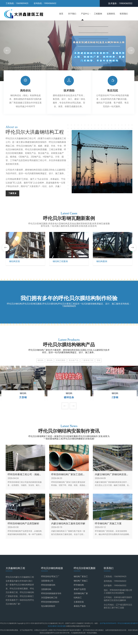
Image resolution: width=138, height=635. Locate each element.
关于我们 (72, 13)
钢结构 (40, 360)
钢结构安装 (14, 261)
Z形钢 (115, 397)
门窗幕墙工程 (87, 360)
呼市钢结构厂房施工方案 (108, 523)
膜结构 (49, 360)
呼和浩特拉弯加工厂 (50, 576)
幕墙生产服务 (80, 606)
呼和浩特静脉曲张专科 (51, 593)
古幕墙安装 (79, 601)
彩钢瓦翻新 (60, 360)
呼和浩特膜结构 (48, 584)
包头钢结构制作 (48, 606)
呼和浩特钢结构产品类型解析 (23, 523)
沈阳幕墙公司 (47, 580)
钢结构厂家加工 (81, 576)
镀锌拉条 (69, 397)
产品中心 (85, 13)
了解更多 (12, 193)
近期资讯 (111, 13)
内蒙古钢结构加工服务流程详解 (68, 523)
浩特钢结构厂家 (81, 593)
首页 (61, 13)
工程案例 (98, 13)
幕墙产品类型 (80, 589)
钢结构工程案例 (60, 261)
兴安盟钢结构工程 (49, 597)
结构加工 (78, 597)
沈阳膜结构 (46, 589)
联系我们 (124, 13)
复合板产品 (73, 360)
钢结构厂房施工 (81, 580)
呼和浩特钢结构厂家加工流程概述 (68, 474)
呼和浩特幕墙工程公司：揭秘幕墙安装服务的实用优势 (25, 474)
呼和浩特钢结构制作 (50, 601)
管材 (98, 360)
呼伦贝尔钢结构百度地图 (127, 623)
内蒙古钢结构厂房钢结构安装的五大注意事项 (112, 474)
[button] (131, 50)
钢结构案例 (101, 261)
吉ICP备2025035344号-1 (109, 623)
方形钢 (23, 397)
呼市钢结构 (79, 584)
